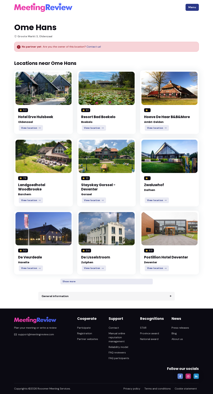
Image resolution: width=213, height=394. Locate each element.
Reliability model (118, 347)
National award (149, 339)
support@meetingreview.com (34, 334)
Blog (174, 333)
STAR (143, 327)
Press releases (180, 327)
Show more (69, 281)
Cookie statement (186, 388)
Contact (114, 327)
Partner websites (87, 339)
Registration (84, 333)
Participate (84, 327)
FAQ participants (119, 358)
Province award (149, 333)
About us (177, 339)
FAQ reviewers (117, 352)
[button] (192, 7)
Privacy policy (131, 388)
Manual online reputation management (117, 337)
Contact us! (93, 46)
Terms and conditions (157, 388)
